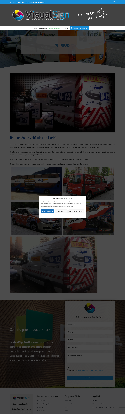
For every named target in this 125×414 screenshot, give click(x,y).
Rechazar (61, 211)
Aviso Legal (75, 215)
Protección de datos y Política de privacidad (64, 215)
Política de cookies (51, 215)
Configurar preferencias (76, 211)
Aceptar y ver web (47, 211)
